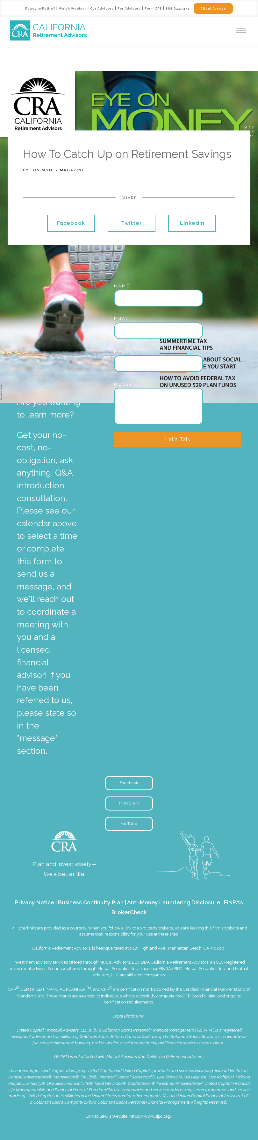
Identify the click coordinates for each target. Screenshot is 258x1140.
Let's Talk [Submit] (177, 439)
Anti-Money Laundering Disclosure (173, 902)
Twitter (131, 223)
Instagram (129, 803)
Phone (123, 351)
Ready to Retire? (40, 8)
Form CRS (153, 8)
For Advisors (129, 8)
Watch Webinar (73, 8)
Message (127, 384)
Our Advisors (102, 8)
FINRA (165, 968)
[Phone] (158, 363)
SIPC (178, 968)
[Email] (158, 330)
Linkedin (192, 223)
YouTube (129, 823)
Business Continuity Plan (91, 902)
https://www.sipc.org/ (151, 1116)
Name (122, 286)
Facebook (71, 223)
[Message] (158, 406)
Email (122, 318)
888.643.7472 (178, 8)
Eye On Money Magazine (54, 170)
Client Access (214, 8)
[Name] (158, 298)
